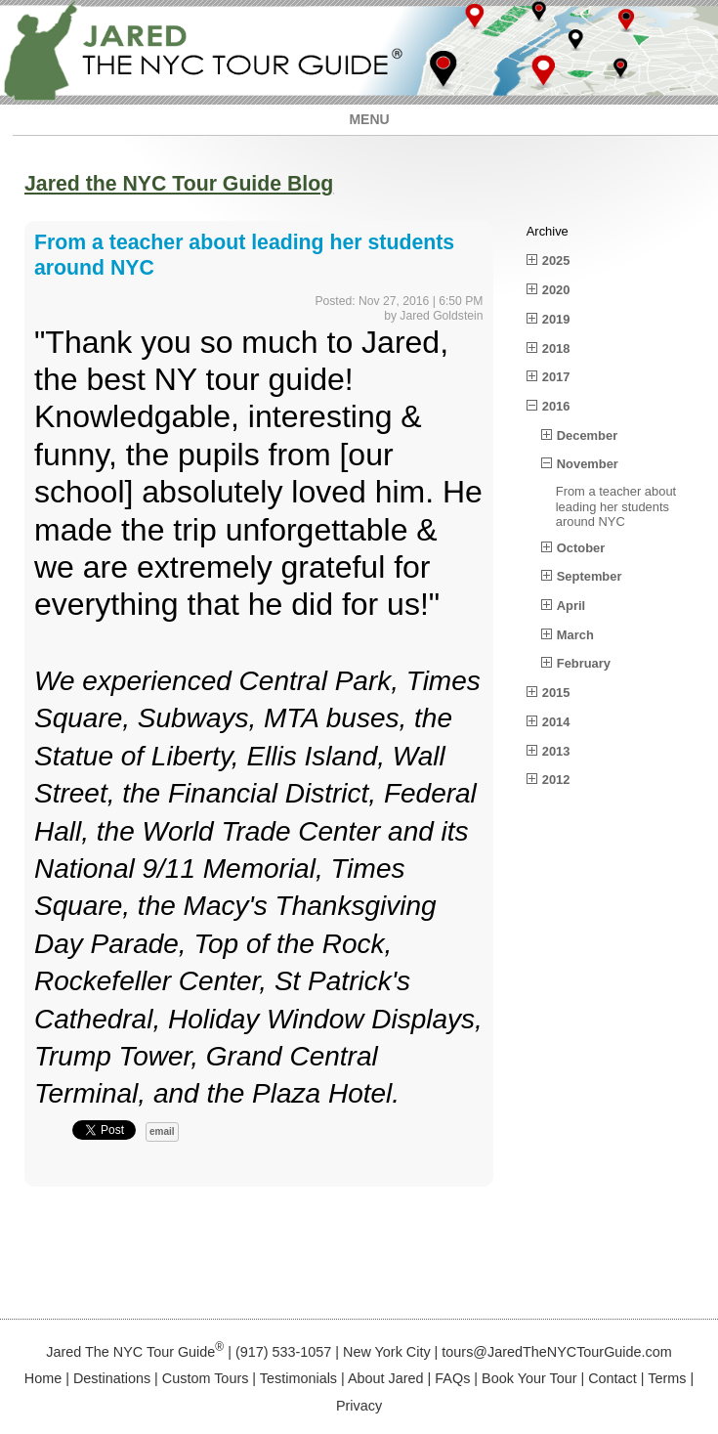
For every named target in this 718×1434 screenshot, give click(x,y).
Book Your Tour (529, 1378)
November (587, 463)
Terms (667, 1378)
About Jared (386, 1378)
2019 (556, 319)
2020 (556, 289)
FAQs (452, 1378)
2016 (556, 406)
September (589, 576)
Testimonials (298, 1378)
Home (43, 1378)
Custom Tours (205, 1378)
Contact (612, 1378)
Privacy (359, 1405)
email (162, 1131)
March (575, 635)
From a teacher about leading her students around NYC (616, 506)
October (581, 548)
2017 (556, 376)
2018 (556, 348)
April (571, 605)
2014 (556, 722)
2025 (556, 260)
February (584, 663)
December (587, 435)
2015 (556, 692)
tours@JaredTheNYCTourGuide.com (556, 1352)
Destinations (111, 1378)
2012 (556, 779)
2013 (556, 751)
